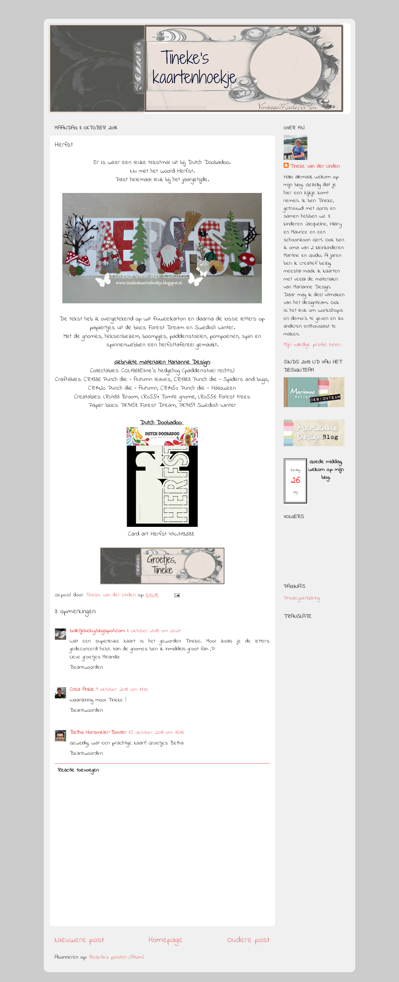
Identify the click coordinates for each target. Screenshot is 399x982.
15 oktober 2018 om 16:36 (156, 733)
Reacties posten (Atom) (116, 957)
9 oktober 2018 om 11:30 (122, 690)
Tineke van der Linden (315, 167)
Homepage (166, 940)
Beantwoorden (86, 667)
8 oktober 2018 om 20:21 (153, 631)
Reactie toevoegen (78, 770)
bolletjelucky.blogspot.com (97, 631)
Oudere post (248, 940)
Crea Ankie (82, 690)
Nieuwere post (79, 940)
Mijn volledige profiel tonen (312, 345)
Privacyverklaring (302, 598)
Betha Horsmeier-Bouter (98, 733)
